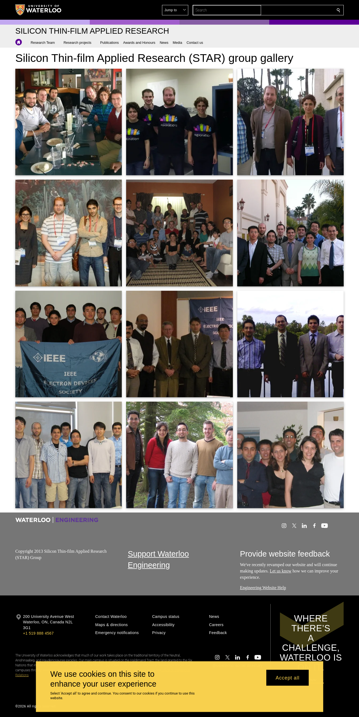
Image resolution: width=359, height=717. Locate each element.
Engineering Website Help (263, 587)
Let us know (280, 571)
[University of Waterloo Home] (38, 9)
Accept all (287, 677)
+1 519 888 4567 (38, 633)
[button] (299, 10)
